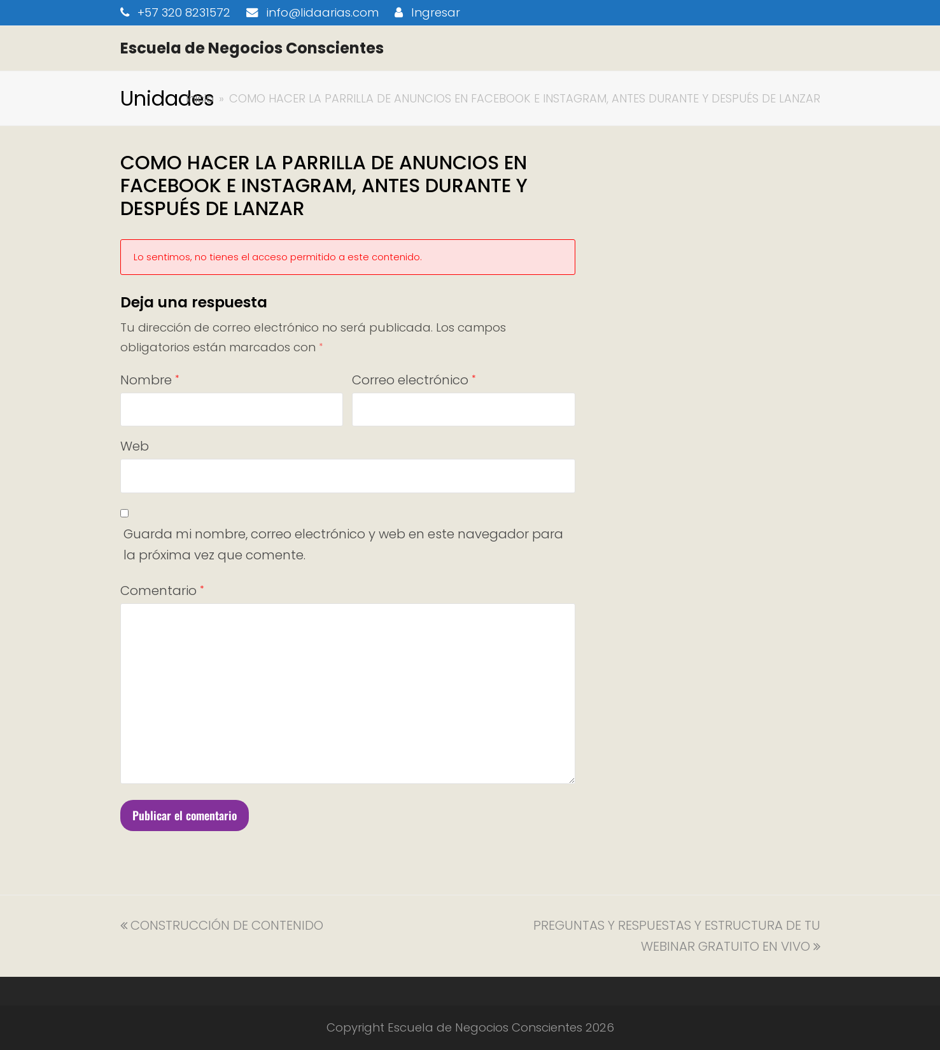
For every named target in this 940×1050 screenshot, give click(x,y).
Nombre (149, 380)
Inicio (200, 98)
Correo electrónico (413, 380)
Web (134, 446)
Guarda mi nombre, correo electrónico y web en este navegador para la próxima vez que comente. (343, 544)
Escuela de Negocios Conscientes (252, 48)
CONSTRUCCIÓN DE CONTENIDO (221, 925)
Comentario (162, 590)
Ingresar (435, 12)
